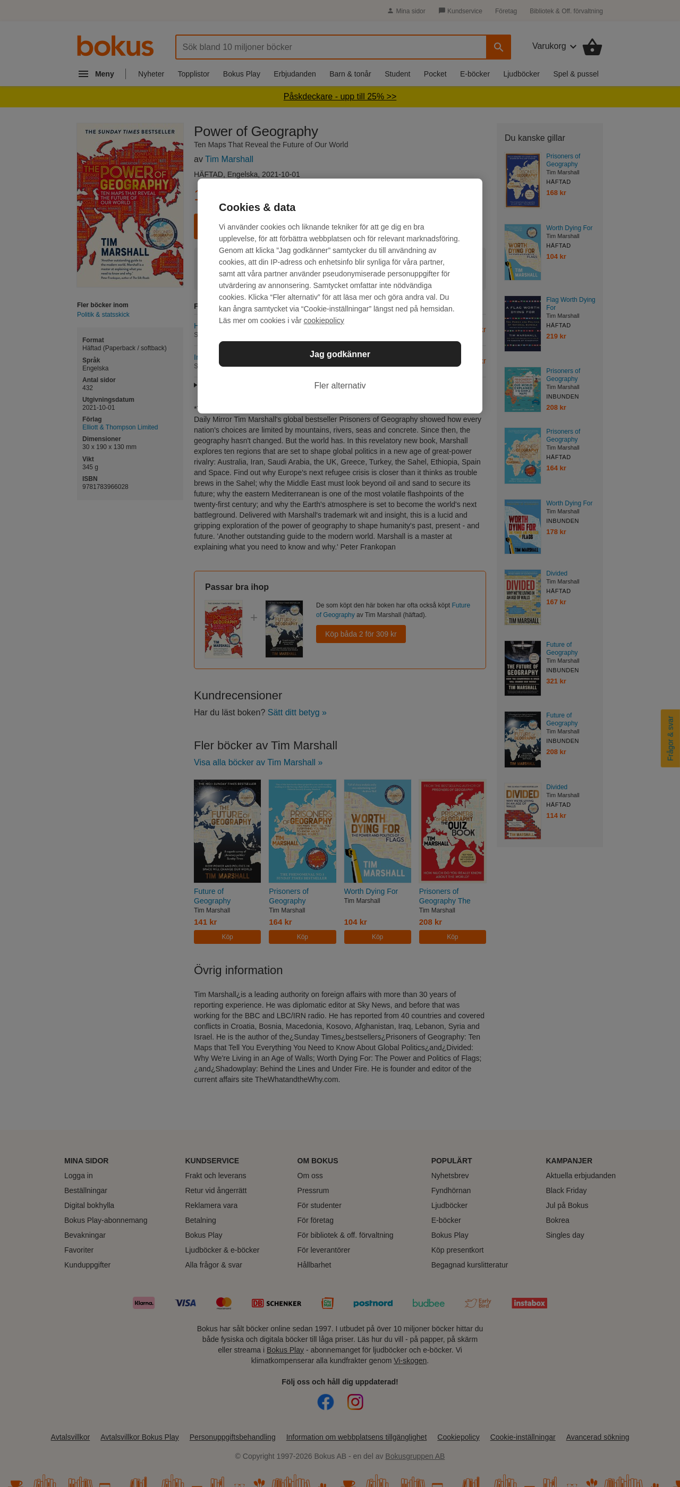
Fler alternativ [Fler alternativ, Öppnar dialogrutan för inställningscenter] (340, 385)
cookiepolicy (324, 320)
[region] (340, 296)
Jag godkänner (340, 354)
